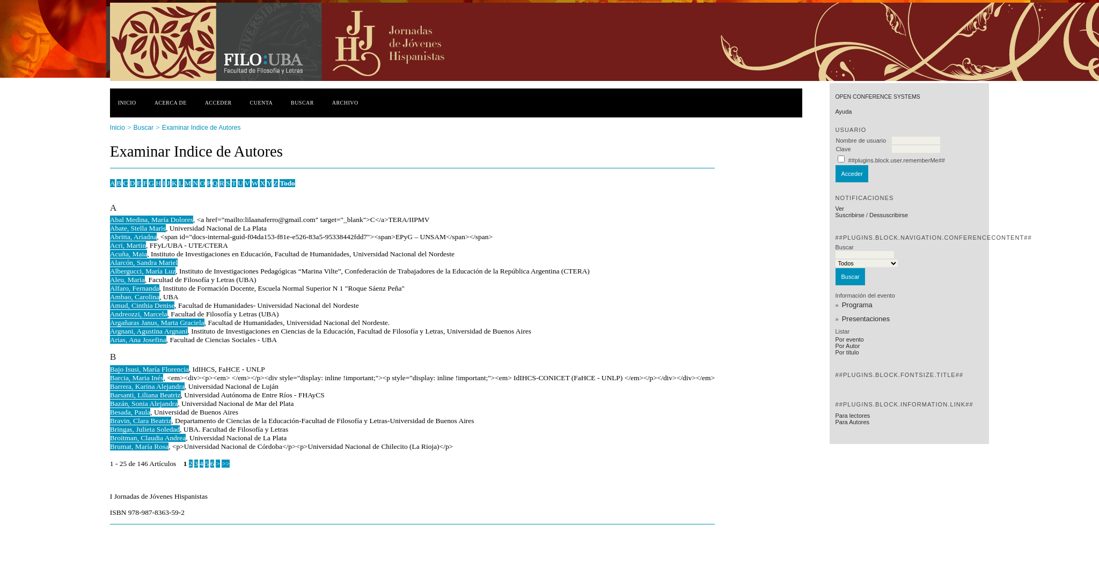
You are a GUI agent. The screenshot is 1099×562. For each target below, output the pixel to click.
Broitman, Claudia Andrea (148, 438)
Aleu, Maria (127, 280)
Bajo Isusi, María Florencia (149, 369)
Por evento (849, 339)
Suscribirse (849, 215)
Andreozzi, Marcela (138, 314)
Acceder (218, 103)
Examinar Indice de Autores (201, 127)
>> (226, 464)
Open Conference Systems (877, 97)
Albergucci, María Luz (143, 271)
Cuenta (261, 103)
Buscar (302, 103)
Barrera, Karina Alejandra (147, 386)
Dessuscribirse (888, 215)
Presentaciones (866, 319)
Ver (839, 208)
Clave (843, 149)
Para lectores (852, 415)
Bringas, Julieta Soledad (145, 429)
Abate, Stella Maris (138, 228)
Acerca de (171, 103)
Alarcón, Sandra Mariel (144, 262)
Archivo (345, 103)
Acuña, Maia (128, 254)
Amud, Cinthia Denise (142, 305)
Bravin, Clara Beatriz (141, 421)
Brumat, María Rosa (139, 446)
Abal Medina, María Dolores (151, 220)
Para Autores (852, 422)
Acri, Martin (128, 245)
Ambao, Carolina (135, 297)
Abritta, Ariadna (133, 237)
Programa (857, 305)
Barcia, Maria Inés (137, 378)
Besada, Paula (130, 412)
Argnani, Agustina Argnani (149, 331)
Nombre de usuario (861, 140)
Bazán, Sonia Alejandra (144, 404)
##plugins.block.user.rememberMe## (896, 160)
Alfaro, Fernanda (134, 288)
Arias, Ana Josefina (138, 340)
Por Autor (847, 346)
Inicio (127, 103)
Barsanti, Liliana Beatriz (145, 395)
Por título (847, 352)
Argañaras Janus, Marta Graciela (157, 323)
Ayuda (843, 111)
